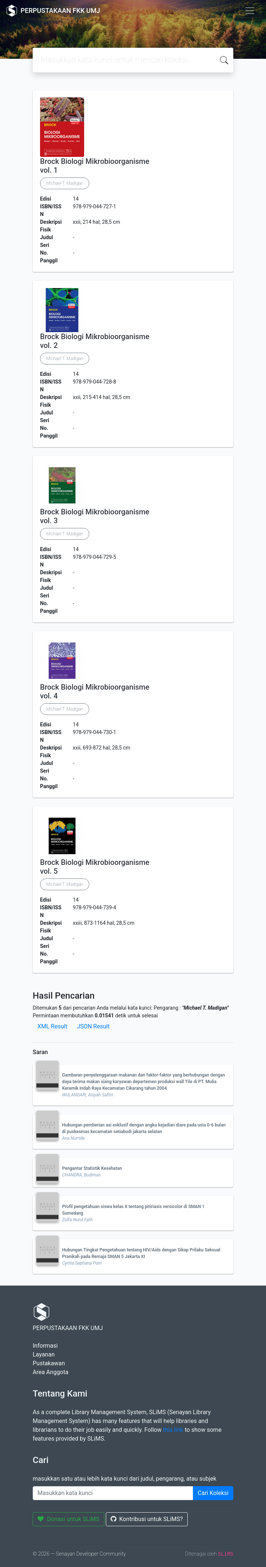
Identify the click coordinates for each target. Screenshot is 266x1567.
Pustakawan (49, 1363)
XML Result (52, 1026)
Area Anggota (50, 1372)
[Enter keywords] (113, 1493)
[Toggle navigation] (250, 10)
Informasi (45, 1345)
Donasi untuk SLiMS (68, 1519)
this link (173, 1429)
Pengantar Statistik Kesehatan (92, 1168)
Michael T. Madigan (64, 183)
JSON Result (93, 1026)
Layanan (44, 1354)
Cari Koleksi (213, 1492)
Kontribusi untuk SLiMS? (147, 1519)
